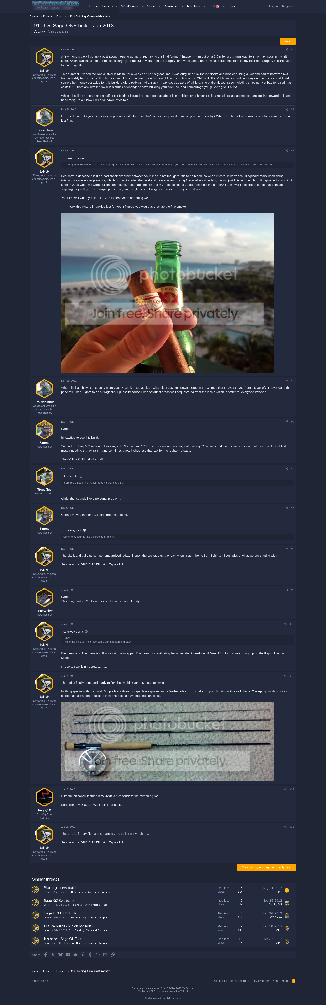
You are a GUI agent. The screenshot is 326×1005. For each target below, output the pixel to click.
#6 (292, 471)
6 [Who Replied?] (241, 920)
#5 (292, 424)
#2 (292, 109)
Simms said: (70, 478)
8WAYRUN (182, 991)
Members (193, 6)
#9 (292, 593)
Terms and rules (239, 981)
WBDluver (276, 924)
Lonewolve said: (73, 636)
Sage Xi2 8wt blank (59, 907)
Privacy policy (261, 981)
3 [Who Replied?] (241, 894)
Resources (171, 6)
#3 (292, 151)
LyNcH (42, 32)
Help (276, 981)
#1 (292, 49)
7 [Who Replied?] (241, 933)
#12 (292, 793)
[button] (117, 6)
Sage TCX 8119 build (60, 920)
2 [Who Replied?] (241, 907)
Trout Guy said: (72, 532)
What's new (129, 6)
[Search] (232, 6)
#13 (292, 832)
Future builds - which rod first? (68, 932)
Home (93, 6)
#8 (292, 551)
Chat (214, 6)
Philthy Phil (275, 911)
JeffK (279, 898)
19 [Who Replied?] (240, 946)
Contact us (220, 981)
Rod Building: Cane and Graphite (90, 898)
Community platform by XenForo (163, 988)
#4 (292, 382)
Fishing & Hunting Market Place (89, 911)
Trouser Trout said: (74, 159)
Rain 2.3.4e (39, 981)
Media (151, 6)
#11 (292, 680)
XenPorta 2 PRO (147, 991)
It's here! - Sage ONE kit (63, 945)
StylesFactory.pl (174, 998)
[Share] (287, 49)
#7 (292, 510)
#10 (292, 628)
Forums (107, 6)
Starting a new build (60, 894)
